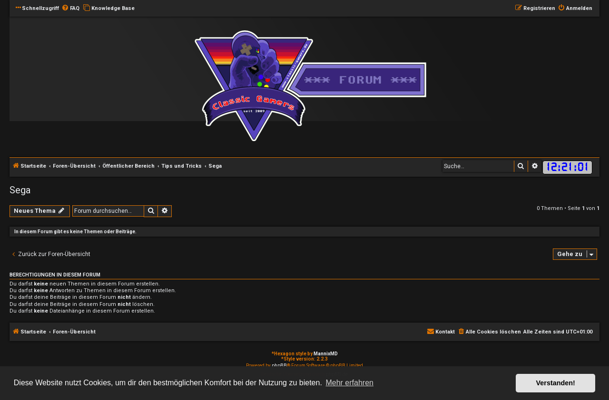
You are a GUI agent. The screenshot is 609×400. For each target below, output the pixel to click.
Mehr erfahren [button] (349, 383)
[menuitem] (70, 8)
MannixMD (326, 353)
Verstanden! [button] (555, 383)
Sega (20, 190)
